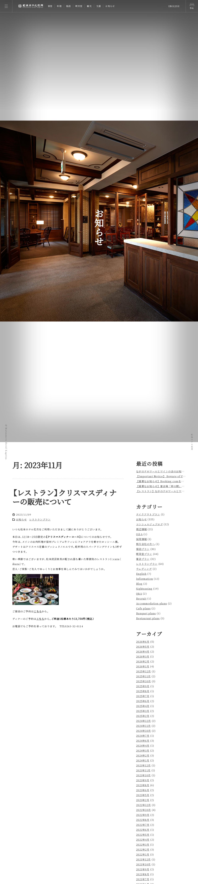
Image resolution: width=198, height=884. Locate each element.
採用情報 (141, 539)
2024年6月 (142, 740)
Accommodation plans (151, 603)
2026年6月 (142, 641)
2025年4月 (142, 706)
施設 (68, 6)
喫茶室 (78, 6)
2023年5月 (142, 795)
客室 (50, 6)
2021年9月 (142, 869)
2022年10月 (143, 810)
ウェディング (144, 569)
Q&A (139, 593)
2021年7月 (142, 879)
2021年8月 (142, 874)
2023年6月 (142, 790)
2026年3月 (142, 656)
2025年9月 (142, 686)
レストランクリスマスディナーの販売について (64, 497)
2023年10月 (143, 775)
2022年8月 (142, 820)
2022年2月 (142, 849)
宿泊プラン (142, 549)
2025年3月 (142, 711)
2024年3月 (142, 750)
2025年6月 (142, 701)
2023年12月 (143, 765)
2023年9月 (142, 780)
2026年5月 (142, 646)
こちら (38, 611)
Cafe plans (143, 608)
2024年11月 (143, 726)
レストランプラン (40, 519)
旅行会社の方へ (145, 544)
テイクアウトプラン (148, 514)
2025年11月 (143, 676)
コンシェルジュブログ (149, 524)
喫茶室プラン (144, 554)
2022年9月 (142, 815)
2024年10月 (143, 731)
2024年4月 (142, 745)
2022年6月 (142, 830)
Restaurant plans (148, 618)
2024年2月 (142, 755)
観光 (89, 6)
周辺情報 (141, 529)
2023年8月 (142, 785)
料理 (59, 6)
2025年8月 (142, 691)
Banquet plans (146, 613)
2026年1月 (142, 666)
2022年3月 (142, 844)
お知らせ (110, 6)
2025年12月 (143, 671)
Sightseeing (144, 588)
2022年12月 (143, 805)
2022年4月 (142, 839)
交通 (98, 6)
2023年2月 (142, 800)
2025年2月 (142, 716)
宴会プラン (142, 559)
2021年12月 (143, 859)
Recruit (141, 598)
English (141, 574)
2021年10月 (143, 864)
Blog (139, 583)
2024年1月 (142, 760)
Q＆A (139, 534)
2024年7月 (142, 736)
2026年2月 (142, 661)
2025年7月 (142, 696)
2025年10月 (143, 681)
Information (144, 579)
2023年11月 (143, 770)
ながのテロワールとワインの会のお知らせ (161, 471)
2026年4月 (142, 651)
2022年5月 (142, 835)
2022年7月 (142, 825)
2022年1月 (142, 854)
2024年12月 (143, 721)
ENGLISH (173, 6)
